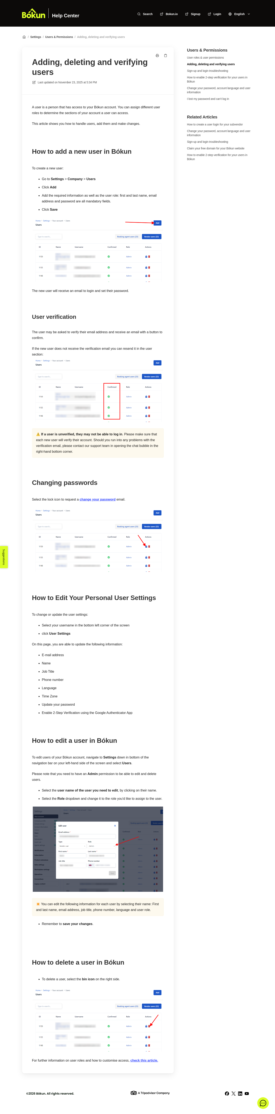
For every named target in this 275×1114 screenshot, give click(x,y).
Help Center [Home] (65, 15)
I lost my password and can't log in (208, 98)
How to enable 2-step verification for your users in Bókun (217, 79)
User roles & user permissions (205, 57)
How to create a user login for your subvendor (215, 124)
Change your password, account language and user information (218, 90)
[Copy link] (165, 55)
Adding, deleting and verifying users (101, 37)
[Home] (33, 13)
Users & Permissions (59, 37)
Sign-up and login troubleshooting (207, 70)
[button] (263, 1103)
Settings (35, 37)
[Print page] (157, 55)
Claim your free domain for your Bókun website (215, 148)
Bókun (40, 1094)
